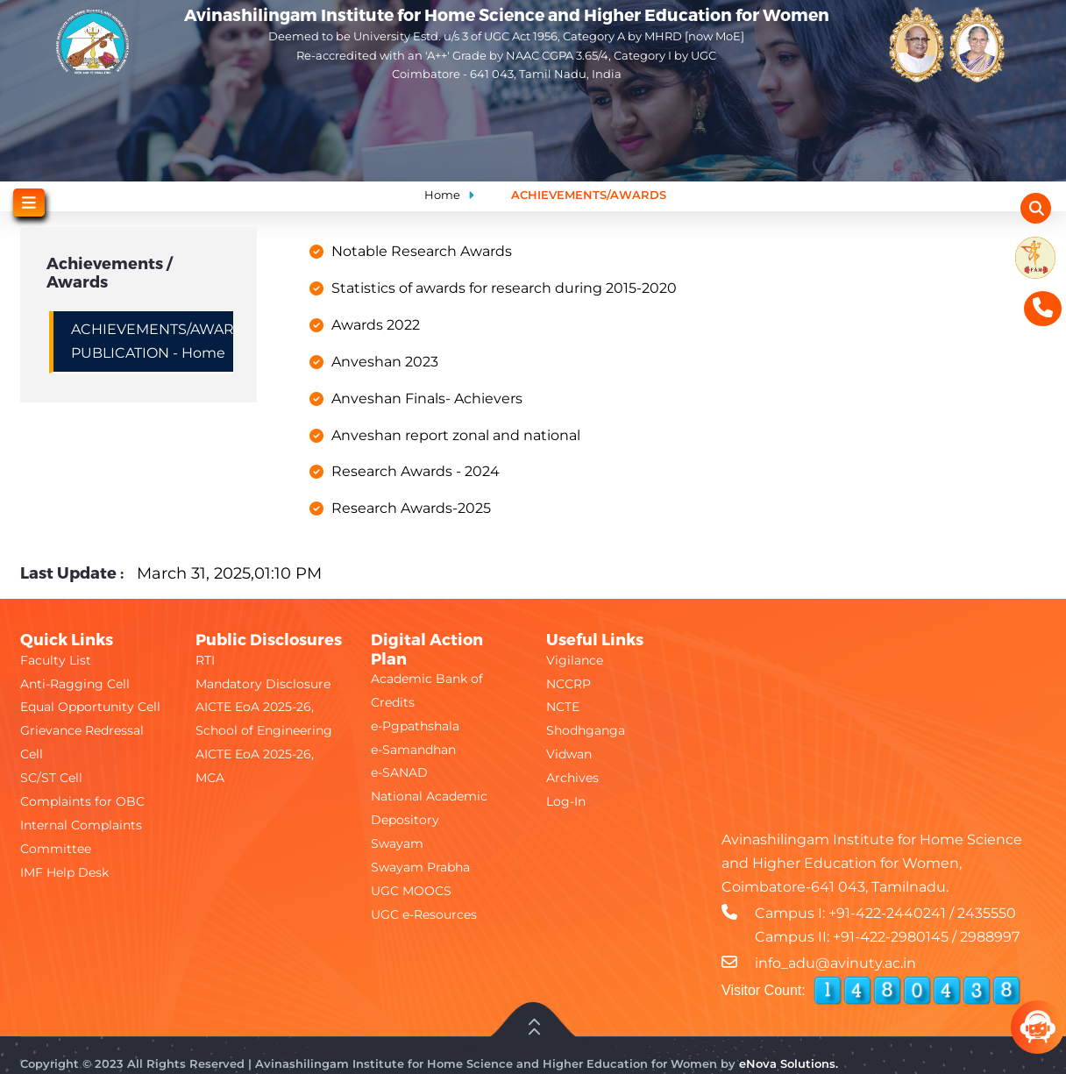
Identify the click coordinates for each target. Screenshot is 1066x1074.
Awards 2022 (375, 325)
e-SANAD (399, 772)
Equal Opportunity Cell (90, 707)
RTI (205, 660)
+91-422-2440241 (887, 913)
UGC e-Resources (424, 914)
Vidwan (569, 754)
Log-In (566, 801)
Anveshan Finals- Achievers (426, 398)
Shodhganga (585, 730)
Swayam (397, 843)
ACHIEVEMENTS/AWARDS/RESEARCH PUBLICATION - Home (152, 341)
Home (442, 195)
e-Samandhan (413, 749)
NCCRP (568, 684)
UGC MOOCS (411, 891)
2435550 (986, 913)
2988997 (990, 936)
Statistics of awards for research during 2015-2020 (504, 288)
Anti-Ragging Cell (75, 684)
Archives (572, 778)
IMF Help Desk (64, 872)
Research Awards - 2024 (415, 471)
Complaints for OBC (82, 801)
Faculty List (55, 660)
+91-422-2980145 (891, 936)
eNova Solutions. (788, 1063)
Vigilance (574, 660)
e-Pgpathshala (415, 726)
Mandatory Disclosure (262, 684)
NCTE (562, 707)
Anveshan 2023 (384, 361)
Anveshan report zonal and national (455, 435)
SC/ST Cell (51, 778)
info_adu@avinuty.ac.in (835, 963)
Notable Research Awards (421, 251)
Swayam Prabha (420, 867)
